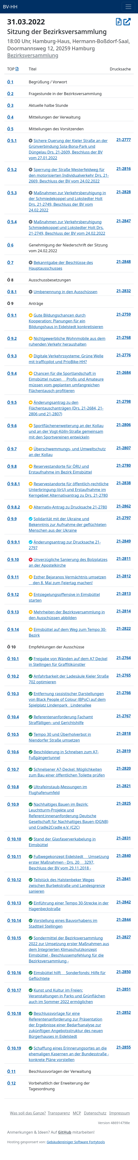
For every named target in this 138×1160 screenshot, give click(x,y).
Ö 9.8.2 (13, 507)
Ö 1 (10, 82)
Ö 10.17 (14, 990)
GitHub (64, 1132)
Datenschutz (95, 1113)
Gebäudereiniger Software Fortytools (76, 1142)
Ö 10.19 (14, 1048)
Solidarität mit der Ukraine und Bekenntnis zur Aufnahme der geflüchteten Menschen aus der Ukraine (67, 524)
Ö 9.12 (13, 594)
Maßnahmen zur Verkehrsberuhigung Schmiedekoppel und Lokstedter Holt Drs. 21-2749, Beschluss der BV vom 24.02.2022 (67, 227)
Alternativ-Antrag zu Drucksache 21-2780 (70, 507)
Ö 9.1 (12, 315)
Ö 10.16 (14, 972)
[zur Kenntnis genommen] (31, 140)
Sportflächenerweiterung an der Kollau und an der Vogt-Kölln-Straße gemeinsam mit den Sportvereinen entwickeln (66, 431)
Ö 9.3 (12, 356)
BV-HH (10, 6)
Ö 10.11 (14, 856)
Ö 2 (10, 93)
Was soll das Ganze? (28, 1113)
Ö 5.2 (12, 169)
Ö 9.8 (12, 466)
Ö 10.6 (13, 751)
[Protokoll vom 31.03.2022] (118, 22)
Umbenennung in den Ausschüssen (65, 291)
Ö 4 (10, 117)
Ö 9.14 (13, 629)
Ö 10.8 (13, 786)
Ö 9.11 (13, 577)
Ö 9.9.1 (13, 542)
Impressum (119, 1113)
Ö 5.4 (12, 221)
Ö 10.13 (14, 903)
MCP (77, 1113)
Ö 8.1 (12, 291)
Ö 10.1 (13, 658)
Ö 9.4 (12, 373)
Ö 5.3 (12, 192)
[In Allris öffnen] (127, 22)
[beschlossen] (31, 658)
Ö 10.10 (14, 839)
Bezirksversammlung (32, 55)
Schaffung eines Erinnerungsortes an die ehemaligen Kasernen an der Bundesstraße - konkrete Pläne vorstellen (69, 1054)
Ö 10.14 (14, 920)
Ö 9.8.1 (13, 483)
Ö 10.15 (14, 938)
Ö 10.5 (13, 734)
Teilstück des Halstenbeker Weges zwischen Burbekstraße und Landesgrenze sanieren (67, 885)
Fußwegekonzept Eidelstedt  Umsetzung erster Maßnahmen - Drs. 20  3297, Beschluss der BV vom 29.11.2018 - (69, 862)
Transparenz (59, 1113)
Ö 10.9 (13, 804)
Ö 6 (10, 245)
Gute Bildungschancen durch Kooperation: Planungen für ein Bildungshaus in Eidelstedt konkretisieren (66, 321)
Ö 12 (11, 1083)
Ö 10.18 (14, 1013)
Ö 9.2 (12, 338)
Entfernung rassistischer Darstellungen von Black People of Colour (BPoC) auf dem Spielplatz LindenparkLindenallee (67, 699)
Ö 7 (10, 262)
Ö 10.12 (14, 879)
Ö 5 (10, 128)
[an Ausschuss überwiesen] (31, 315)
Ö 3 (10, 105)
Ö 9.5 (12, 402)
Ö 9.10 (13, 559)
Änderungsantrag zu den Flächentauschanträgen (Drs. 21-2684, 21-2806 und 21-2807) (66, 408)
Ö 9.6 (12, 425)
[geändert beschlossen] (31, 518)
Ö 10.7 (13, 769)
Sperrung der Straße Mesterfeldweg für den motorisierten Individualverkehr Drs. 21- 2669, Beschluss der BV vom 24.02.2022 (69, 175)
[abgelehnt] (31, 559)
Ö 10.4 (13, 717)
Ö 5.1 (12, 140)
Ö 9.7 (12, 448)
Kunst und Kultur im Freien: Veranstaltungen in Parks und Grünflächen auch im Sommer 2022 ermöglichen (67, 996)
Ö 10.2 (13, 676)
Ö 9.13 (13, 612)
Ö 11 (11, 1071)
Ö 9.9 (12, 518)
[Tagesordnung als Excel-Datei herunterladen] (17, 69)
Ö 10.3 (13, 693)
